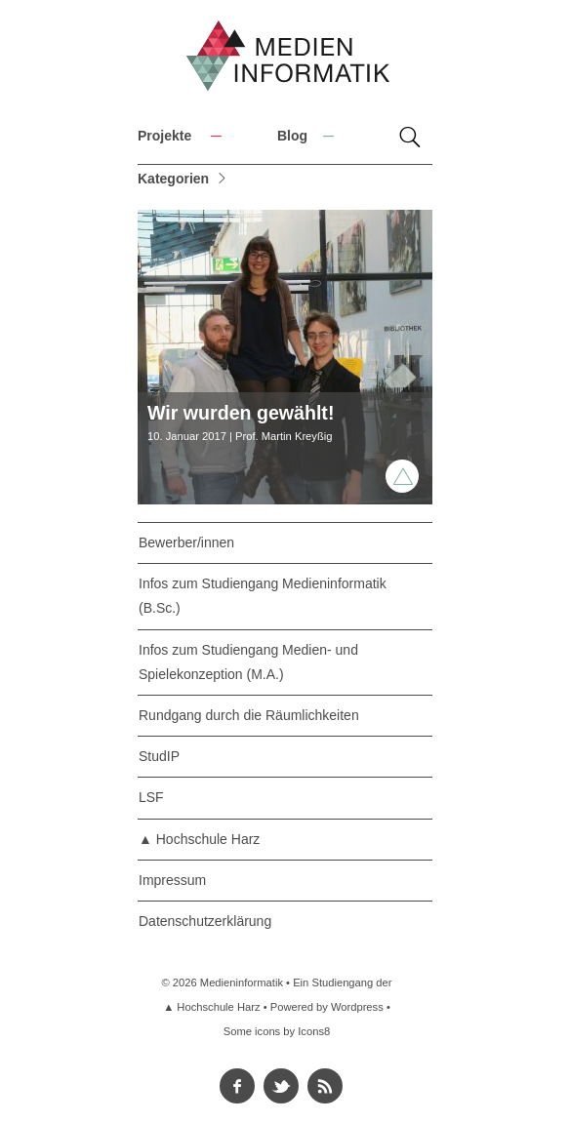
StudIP (159, 756)
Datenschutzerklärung (205, 921)
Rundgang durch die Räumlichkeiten (249, 715)
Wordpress (357, 1007)
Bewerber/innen (186, 542)
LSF (151, 797)
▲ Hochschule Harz (199, 839)
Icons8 (314, 1031)
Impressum (172, 880)
